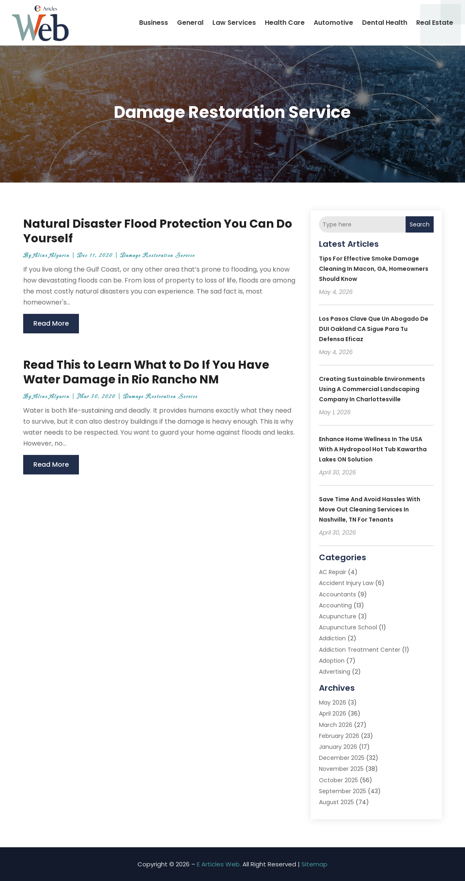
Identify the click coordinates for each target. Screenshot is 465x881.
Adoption (332, 661)
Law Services (234, 22)
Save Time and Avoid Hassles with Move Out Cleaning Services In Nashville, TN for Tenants (369, 509)
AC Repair (332, 572)
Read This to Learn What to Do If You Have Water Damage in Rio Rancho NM (146, 372)
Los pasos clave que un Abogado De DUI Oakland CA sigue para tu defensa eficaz (373, 329)
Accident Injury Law (346, 583)
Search (420, 224)
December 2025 (342, 758)
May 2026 (332, 702)
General (190, 22)
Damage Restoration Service (157, 255)
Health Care (285, 22)
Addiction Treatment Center (359, 650)
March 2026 (335, 725)
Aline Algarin (51, 255)
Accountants (337, 594)
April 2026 (332, 713)
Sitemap (314, 864)
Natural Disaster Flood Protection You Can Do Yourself (157, 231)
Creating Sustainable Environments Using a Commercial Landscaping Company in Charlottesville (372, 389)
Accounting (335, 605)
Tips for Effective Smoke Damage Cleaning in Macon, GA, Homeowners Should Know (373, 269)
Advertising (334, 672)
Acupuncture (337, 616)
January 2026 (338, 747)
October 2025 (338, 780)
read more (51, 323)
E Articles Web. (219, 864)
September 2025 (342, 791)
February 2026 (339, 736)
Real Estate (434, 22)
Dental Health (384, 22)
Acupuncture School (348, 627)
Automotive (333, 22)
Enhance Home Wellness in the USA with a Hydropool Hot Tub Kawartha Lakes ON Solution (373, 449)
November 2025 (341, 769)
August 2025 (336, 802)
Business (153, 22)
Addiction (332, 638)
